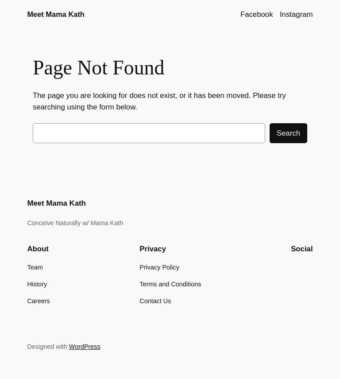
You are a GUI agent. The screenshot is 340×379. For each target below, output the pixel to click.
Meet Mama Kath (55, 14)
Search (288, 133)
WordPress (84, 346)
